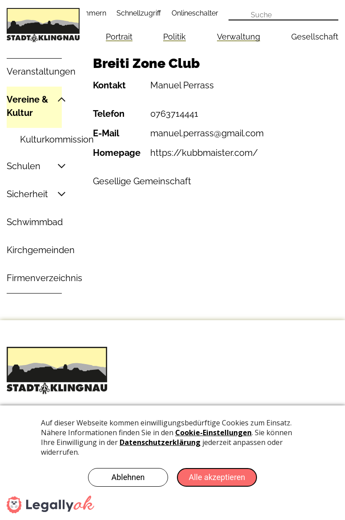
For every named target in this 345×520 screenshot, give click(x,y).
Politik (174, 36)
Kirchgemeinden (41, 250)
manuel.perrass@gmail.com (207, 133)
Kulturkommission (57, 139)
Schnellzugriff (138, 13)
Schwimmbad (35, 222)
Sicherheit (27, 194)
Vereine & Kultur (27, 106)
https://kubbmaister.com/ (204, 152)
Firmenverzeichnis (44, 278)
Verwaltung (238, 36)
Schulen (23, 166)
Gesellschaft (314, 36)
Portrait (119, 36)
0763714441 (174, 113)
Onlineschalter (195, 13)
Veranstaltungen (41, 71)
